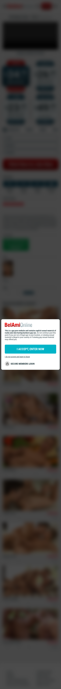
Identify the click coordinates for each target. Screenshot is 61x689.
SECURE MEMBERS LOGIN (22, 363)
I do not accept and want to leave (17, 357)
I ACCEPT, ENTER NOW (30, 349)
